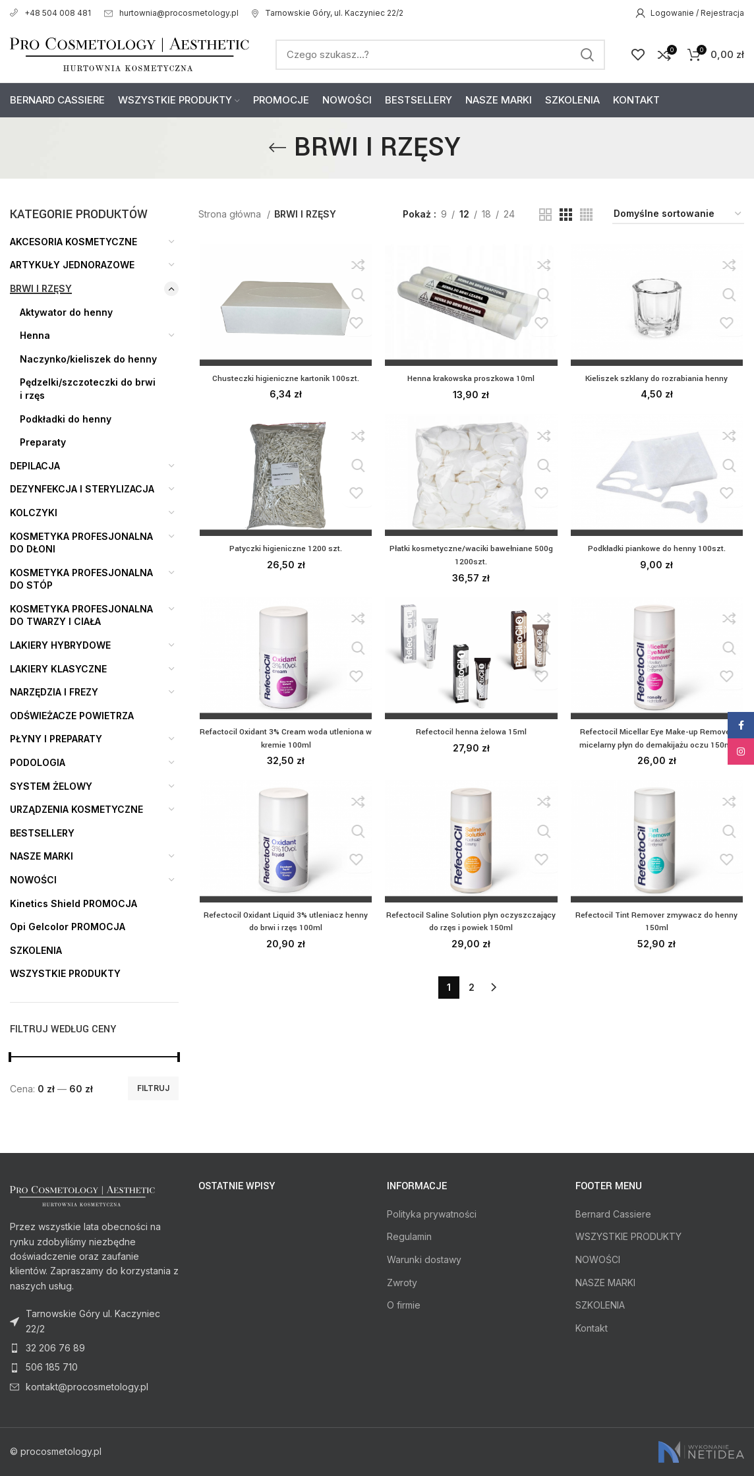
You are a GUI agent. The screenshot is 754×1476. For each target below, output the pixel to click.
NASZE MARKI (41, 856)
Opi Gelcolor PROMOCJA (67, 926)
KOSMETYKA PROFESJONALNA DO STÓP (81, 579)
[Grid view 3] (566, 214)
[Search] (440, 55)
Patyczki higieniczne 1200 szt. (284, 550)
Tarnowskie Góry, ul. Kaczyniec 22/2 (327, 13)
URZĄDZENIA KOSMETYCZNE (76, 809)
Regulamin (409, 1236)
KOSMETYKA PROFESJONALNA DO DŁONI (81, 543)
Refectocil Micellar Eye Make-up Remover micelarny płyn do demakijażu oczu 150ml (657, 740)
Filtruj (153, 1088)
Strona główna (231, 214)
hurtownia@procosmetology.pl (171, 13)
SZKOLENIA (36, 950)
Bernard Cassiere (613, 1214)
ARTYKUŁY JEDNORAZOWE (72, 264)
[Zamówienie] (678, 214)
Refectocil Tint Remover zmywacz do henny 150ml (657, 924)
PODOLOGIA (37, 762)
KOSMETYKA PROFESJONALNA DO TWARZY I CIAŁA (81, 615)
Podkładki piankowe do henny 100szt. (657, 550)
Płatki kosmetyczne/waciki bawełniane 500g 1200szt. (471, 557)
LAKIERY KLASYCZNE (58, 668)
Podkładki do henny (65, 419)
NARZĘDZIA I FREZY (54, 691)
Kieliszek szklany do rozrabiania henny (657, 379)
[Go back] (277, 147)
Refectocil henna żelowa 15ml (471, 734)
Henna (35, 335)
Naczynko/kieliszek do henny (88, 359)
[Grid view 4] (586, 214)
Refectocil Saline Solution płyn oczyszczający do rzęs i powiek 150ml (471, 924)
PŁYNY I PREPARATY (56, 738)
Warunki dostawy (424, 1259)
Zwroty (402, 1282)
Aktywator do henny (66, 312)
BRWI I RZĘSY (41, 288)
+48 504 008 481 (50, 13)
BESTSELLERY (42, 833)
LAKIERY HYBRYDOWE (60, 645)
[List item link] (94, 1348)
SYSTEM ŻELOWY (51, 786)
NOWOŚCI (33, 879)
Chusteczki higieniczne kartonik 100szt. (285, 379)
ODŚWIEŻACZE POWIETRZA (72, 715)
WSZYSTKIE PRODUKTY (65, 973)
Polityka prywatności (432, 1214)
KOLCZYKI (33, 512)
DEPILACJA (35, 465)
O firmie (403, 1305)
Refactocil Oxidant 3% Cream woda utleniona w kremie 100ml (284, 740)
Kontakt (591, 1328)
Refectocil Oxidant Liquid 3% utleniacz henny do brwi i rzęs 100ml (285, 924)
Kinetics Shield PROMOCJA (73, 903)
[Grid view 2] (545, 214)
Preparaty (43, 442)
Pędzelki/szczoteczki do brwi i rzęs (88, 388)
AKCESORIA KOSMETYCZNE (73, 241)
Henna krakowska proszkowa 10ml (471, 380)
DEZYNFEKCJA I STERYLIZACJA (82, 488)
